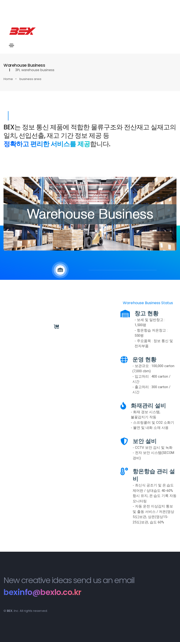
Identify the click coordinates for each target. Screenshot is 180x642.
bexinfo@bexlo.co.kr (43, 592)
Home (8, 79)
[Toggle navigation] (12, 45)
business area (30, 79)
